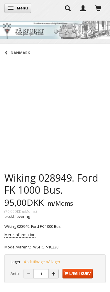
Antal (16, 273)
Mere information (19, 234)
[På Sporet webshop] (55, 28)
